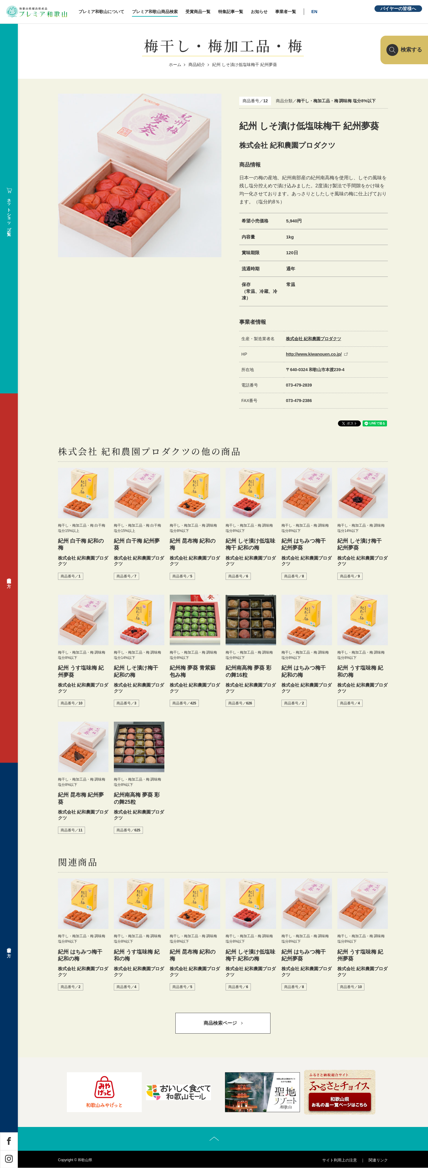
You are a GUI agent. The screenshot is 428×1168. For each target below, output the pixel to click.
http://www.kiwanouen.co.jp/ (314, 354)
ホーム (175, 64)
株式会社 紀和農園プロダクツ (313, 338)
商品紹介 (196, 64)
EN (315, 11)
